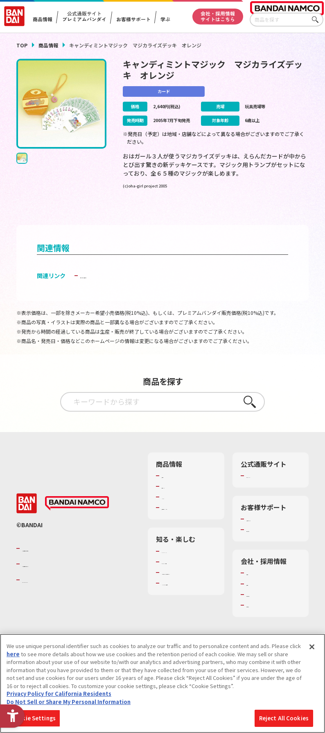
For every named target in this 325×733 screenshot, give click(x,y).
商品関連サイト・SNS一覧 (188, 523)
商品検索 (172, 488)
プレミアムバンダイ (270, 488)
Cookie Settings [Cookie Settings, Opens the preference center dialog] (33, 718)
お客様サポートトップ (273, 531)
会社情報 (257, 585)
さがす (317, 20)
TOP (21, 45)
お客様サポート (133, 19)
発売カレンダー (180, 498)
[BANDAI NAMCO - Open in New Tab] (77, 519)
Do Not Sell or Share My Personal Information (69, 702)
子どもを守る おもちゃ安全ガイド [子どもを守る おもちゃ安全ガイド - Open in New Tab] (123, 287)
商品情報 (48, 45)
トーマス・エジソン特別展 (188, 585)
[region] (162, 683)
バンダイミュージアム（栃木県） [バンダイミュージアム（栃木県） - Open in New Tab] (188, 621)
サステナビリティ (267, 606)
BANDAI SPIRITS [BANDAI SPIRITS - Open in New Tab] (47, 595)
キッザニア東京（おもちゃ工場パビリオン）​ (188, 603)
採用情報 (257, 595)
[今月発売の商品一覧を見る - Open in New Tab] (264, 213)
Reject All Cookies (284, 718)
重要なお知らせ (265, 542)
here (13, 654)
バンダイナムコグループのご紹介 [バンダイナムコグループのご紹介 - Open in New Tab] (71, 564)
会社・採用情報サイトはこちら (218, 16)
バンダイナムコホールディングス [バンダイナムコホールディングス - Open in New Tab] (71, 580)
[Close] (312, 647)
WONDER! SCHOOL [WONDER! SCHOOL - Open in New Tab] (185, 571)
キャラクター (177, 509)
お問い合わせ (262, 617)
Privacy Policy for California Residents (59, 693)
